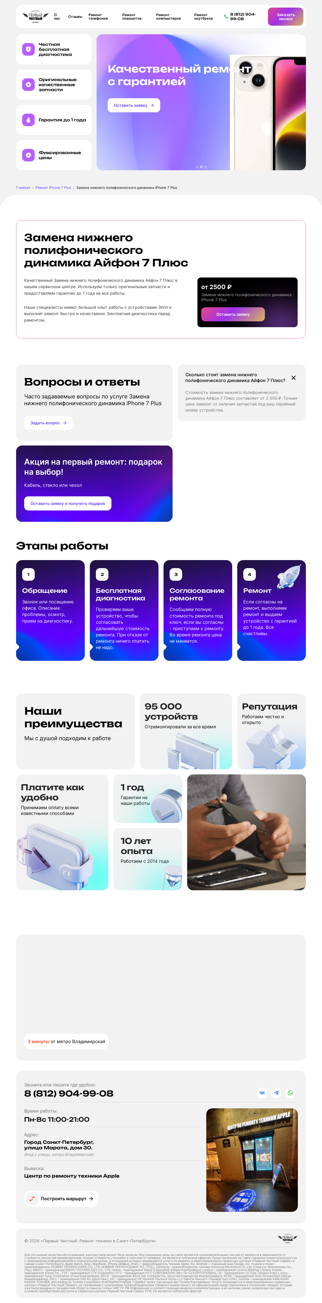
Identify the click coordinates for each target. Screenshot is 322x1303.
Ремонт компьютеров (168, 16)
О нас (57, 16)
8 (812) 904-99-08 (68, 1093)
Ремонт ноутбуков (203, 16)
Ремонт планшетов (132, 16)
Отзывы (75, 16)
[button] (197, 167)
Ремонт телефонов (98, 16)
